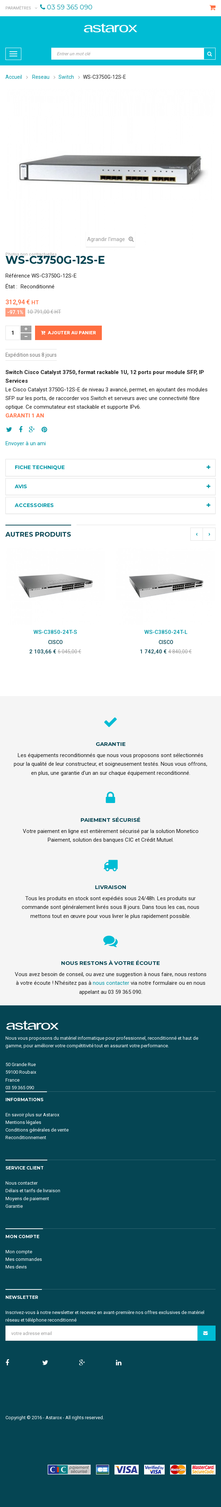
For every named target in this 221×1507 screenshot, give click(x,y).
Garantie (14, 1206)
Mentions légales (23, 1122)
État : (11, 286)
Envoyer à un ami (25, 443)
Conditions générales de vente (37, 1130)
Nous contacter (21, 1183)
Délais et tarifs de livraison (32, 1190)
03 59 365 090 (69, 7)
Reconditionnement (25, 1137)
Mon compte (18, 1251)
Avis (21, 486)
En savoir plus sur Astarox (32, 1114)
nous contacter (111, 983)
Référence (17, 275)
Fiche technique (40, 467)
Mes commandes (23, 1259)
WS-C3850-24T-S (55, 632)
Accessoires (34, 505)
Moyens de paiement (27, 1198)
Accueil (13, 77)
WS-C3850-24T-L (165, 632)
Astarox (54, 1417)
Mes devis (16, 1267)
